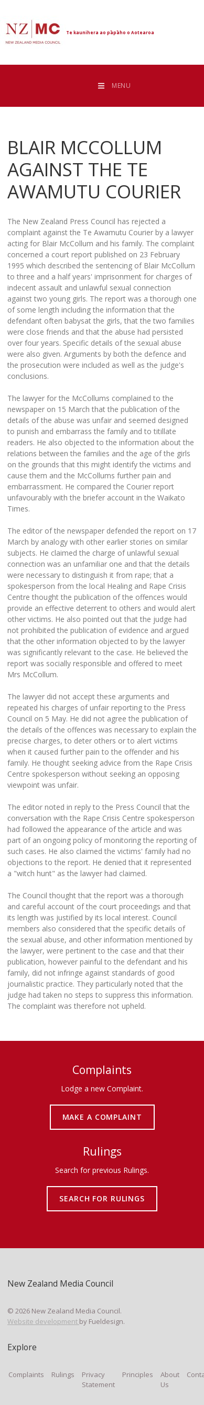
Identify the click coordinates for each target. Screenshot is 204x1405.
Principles (137, 1374)
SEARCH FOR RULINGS (102, 1190)
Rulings (62, 1374)
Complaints (26, 1374)
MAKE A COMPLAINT (102, 1109)
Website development (43, 1321)
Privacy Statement (98, 1380)
